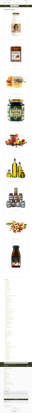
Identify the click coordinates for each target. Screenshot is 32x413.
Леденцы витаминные (7, 350)
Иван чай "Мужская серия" (8, 299)
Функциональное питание (7, 389)
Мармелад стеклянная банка (8, 296)
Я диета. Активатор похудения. (8, 317)
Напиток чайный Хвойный (8, 302)
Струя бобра (6, 342)
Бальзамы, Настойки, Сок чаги (8, 347)
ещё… (14, 0)
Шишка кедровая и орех (8, 326)
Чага (5, 328)
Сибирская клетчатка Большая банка (9, 318)
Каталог (4, 8)
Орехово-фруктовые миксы (16, 239)
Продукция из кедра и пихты (7, 330)
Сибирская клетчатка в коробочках (9, 319)
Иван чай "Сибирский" (7, 300)
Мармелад (5, 294)
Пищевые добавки (7, 345)
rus (27, 0)
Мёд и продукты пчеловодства (16, 94)
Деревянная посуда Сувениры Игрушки (8, 334)
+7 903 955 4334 (16, 2)
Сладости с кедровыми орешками (8, 368)
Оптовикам (11, 0)
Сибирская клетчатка (6, 315)
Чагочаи (6, 304)
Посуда (6, 338)
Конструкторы (6, 336)
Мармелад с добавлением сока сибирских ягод (10, 295)
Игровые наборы (7, 335)
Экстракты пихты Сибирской (8, 331)
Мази (6, 344)
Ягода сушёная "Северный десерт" (9, 327)
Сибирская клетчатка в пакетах (8, 323)
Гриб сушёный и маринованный (16, 210)
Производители (8, 0)
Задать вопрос (16, 399)
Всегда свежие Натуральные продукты (9, 8)
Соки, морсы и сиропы (7, 310)
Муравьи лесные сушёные (8, 343)
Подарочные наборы (6, 324)
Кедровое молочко (16, 36)
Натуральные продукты (7, 305)
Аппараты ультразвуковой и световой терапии (10, 346)
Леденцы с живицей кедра (8, 332)
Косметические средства (7, 387)
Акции (4, 0)
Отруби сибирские (7, 320)
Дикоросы (5, 325)
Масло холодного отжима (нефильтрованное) (16, 181)
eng (25, 0)
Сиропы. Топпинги (16, 269)
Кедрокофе (16, 65)
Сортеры (6, 339)
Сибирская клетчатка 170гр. (8, 322)
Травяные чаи (6, 303)
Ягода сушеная (7, 329)
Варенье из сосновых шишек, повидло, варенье (10, 309)
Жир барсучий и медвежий (8, 341)
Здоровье (5, 340)
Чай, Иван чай (5, 297)
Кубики (6, 337)
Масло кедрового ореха (8, 333)
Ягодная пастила (7, 293)
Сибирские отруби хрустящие (8, 321)
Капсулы (6, 349)
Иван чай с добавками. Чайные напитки (9, 301)
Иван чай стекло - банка (8, 298)
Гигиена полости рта (7, 348)
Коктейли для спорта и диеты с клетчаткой (10, 316)
